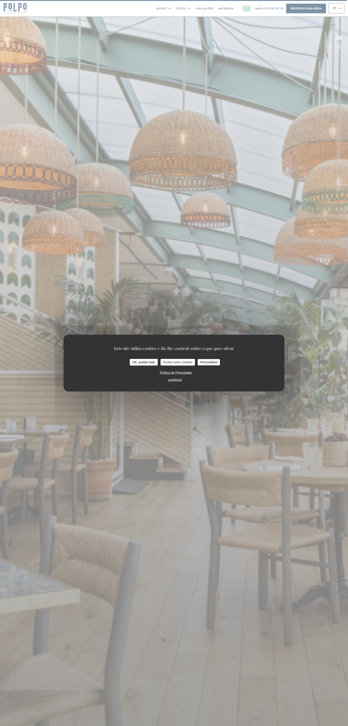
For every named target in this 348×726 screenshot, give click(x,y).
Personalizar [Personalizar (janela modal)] (209, 362)
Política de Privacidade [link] (176, 372)
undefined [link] (175, 379)
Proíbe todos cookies (177, 362)
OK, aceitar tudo (143, 362)
